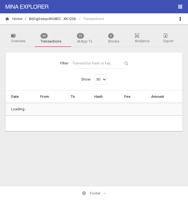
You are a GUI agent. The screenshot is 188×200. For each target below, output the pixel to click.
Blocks (113, 38)
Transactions (50, 38)
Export (168, 38)
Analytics (142, 38)
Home (14, 19)
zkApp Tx (84, 38)
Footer (91, 193)
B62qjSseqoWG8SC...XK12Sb (52, 19)
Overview (18, 38)
